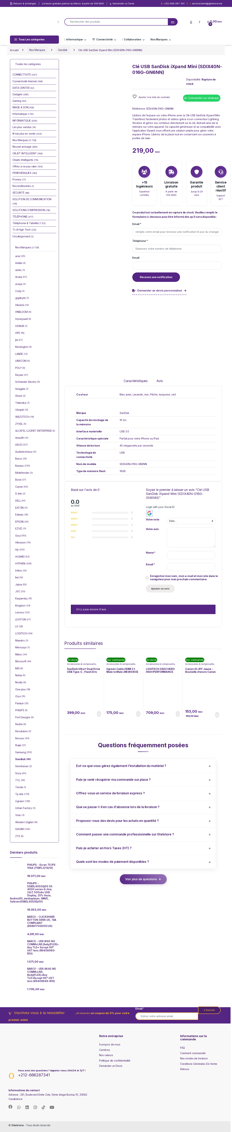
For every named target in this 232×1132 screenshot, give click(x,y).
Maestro (21, 641)
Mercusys (22, 648)
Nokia (20, 675)
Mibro (21, 655)
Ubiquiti (21, 410)
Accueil (14, 49)
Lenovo (22, 613)
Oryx (20, 697)
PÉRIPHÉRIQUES (25, 172)
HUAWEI (22, 557)
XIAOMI (22, 829)
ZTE (19, 836)
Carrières (104, 1049)
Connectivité (102, 39)
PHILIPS (21, 710)
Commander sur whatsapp (203, 97)
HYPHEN (23, 564)
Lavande (138, 394)
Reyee (21, 375)
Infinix (20, 571)
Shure (20, 396)
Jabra (21, 585)
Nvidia (20, 683)
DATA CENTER (23, 87)
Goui (20, 536)
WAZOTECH (24, 417)
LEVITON (22, 620)
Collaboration (131, 39)
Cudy (19, 291)
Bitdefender (24, 473)
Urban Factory (25, 808)
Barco (21, 459)
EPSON (21, 522)
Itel (19, 578)
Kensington (23, 347)
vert (173, 394)
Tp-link (22, 794)
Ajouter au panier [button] (99, 714)
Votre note (152, 519)
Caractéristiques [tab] (136, 381)
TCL (20, 780)
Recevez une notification (156, 277)
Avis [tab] (159, 381)
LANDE (21, 354)
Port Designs (24, 718)
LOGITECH (23, 634)
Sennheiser (23, 766)
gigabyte (22, 298)
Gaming (19, 100)
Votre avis (152, 529)
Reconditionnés (23, 185)
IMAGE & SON (23, 107)
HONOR (21, 326)
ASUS (21, 445)
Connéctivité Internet (28, 81)
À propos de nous (109, 1044)
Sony (20, 773)
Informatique (73, 39)
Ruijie (20, 745)
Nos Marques (158, 39)
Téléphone (140, 240)
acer (20, 256)
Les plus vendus (24, 127)
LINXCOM (22, 361)
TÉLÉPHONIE (23, 216)
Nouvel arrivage (25, 146)
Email (136, 224)
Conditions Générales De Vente (198, 1063)
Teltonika (22, 403)
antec (20, 270)
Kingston (22, 606)
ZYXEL (20, 424)
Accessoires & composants (81, 664)
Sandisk (62, 49)
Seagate (21, 389)
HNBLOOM (23, 312)
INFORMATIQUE (25, 120)
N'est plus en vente (27, 133)
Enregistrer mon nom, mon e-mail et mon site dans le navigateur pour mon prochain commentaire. (184, 577)
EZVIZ (20, 529)
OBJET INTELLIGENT (28, 153)
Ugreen (22, 801)
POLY (20, 368)
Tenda (20, 787)
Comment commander (193, 1053)
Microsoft (23, 662)
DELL (20, 501)
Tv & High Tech (24, 229)
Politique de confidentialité (114, 1060)
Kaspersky (23, 599)
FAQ (182, 1047)
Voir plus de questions (141, 879)
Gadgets (21, 94)
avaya (20, 284)
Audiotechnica (25, 452)
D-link (20, 494)
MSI (19, 669)
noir (146, 394)
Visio (19, 815)
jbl (19, 340)
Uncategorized (23, 236)
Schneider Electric (27, 382)
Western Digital (26, 822)
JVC (20, 592)
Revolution (23, 731)
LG (19, 627)
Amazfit (21, 438)
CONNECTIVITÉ (25, 74)
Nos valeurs (106, 1055)
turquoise (164, 394)
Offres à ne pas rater (28, 166)
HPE (19, 333)
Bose (20, 480)
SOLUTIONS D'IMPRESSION (31, 210)
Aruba (21, 277)
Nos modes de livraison (194, 1058)
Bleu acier (125, 394)
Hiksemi (22, 305)
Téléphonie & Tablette (29, 223)
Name (150, 552)
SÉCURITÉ (21, 192)
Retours (184, 1069)
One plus (22, 690)
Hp (20, 550)
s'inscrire (209, 1010)
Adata (20, 263)
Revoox (22, 739)
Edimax (21, 515)
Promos (19, 179)
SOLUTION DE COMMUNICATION (32, 201)
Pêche (154, 394)
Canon (21, 487)
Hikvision (23, 543)
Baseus (22, 466)
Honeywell (23, 319)
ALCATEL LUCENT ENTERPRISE (35, 431)
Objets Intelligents (25, 159)
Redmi (20, 724)
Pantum (21, 704)
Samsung (23, 752)
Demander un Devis (110, 1065)
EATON (21, 508)
